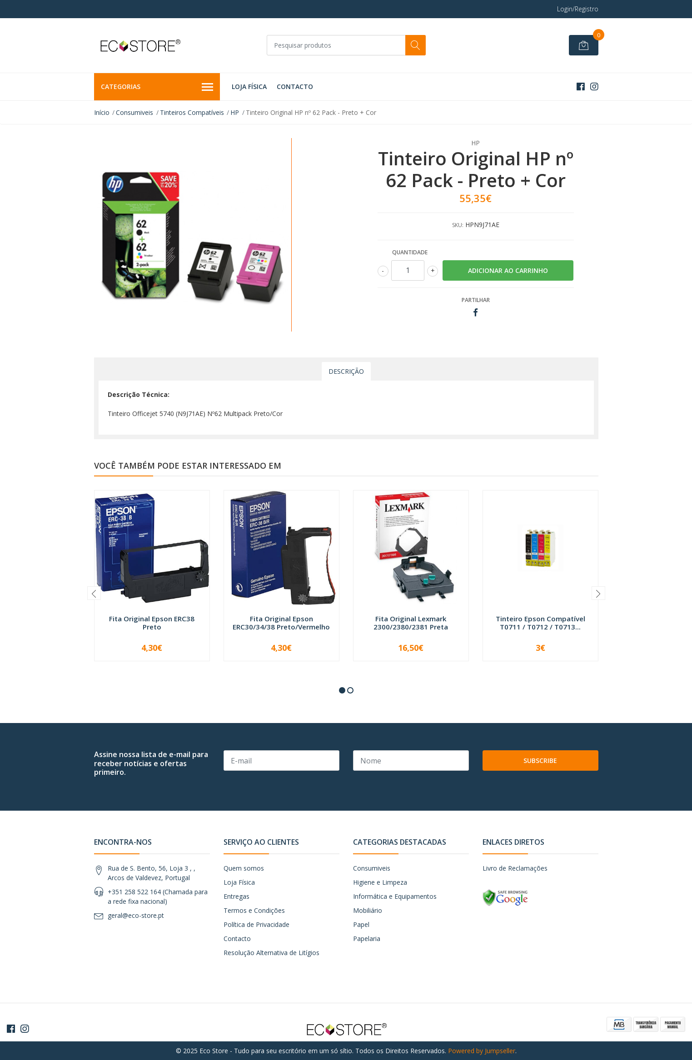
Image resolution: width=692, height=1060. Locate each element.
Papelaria (366, 938)
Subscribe (540, 760)
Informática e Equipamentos (395, 896)
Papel (361, 924)
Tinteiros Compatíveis (192, 112)
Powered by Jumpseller (481, 1050)
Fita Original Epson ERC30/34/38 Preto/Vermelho (281, 622)
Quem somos (244, 868)
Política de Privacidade (256, 924)
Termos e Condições (254, 910)
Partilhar (476, 300)
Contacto (295, 86)
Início (102, 112)
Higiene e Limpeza (380, 882)
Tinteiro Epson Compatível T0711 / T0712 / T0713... (540, 622)
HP (234, 112)
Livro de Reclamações (515, 868)
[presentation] (94, 593)
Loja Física (249, 86)
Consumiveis (134, 112)
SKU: (457, 225)
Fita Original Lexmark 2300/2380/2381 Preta (410, 622)
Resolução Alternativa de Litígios (271, 952)
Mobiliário (367, 910)
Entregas (236, 896)
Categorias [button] (157, 87)
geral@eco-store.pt (136, 915)
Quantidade (410, 252)
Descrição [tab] (346, 371)
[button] (342, 690)
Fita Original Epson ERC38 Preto (151, 622)
